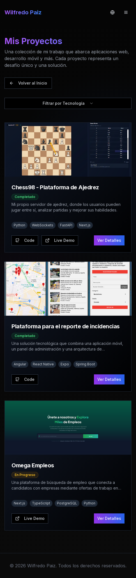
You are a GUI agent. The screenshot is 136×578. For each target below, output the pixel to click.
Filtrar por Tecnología (68, 103)
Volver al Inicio (28, 83)
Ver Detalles (109, 240)
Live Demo (60, 240)
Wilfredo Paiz (23, 12)
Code (24, 240)
